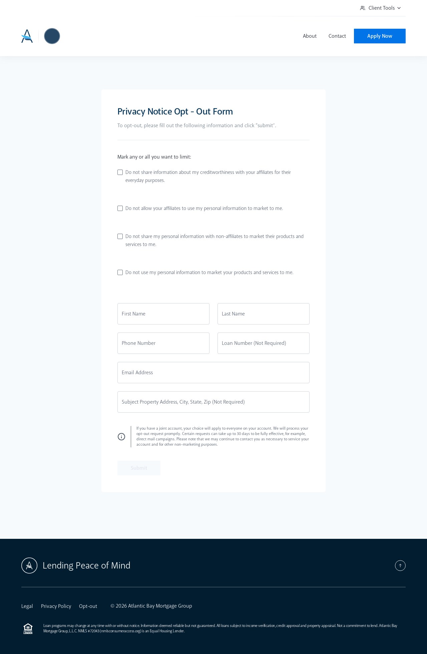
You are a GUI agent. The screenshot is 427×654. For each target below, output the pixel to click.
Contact (337, 36)
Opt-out (88, 606)
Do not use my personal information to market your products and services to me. (209, 272)
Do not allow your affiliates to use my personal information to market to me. (204, 208)
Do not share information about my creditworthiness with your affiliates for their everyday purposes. (208, 176)
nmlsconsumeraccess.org (120, 631)
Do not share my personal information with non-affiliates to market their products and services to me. (214, 240)
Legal (27, 606)
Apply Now (379, 36)
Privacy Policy (56, 606)
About (310, 36)
